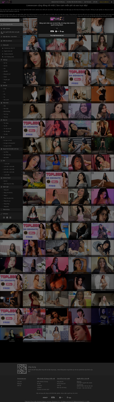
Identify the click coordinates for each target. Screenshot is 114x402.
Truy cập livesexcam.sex (57, 35)
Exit (57, 28)
